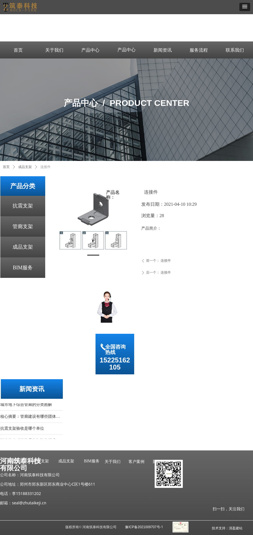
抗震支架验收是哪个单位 (22, 429)
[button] (244, 7)
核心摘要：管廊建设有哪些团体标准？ (31, 418)
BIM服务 (23, 267)
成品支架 (23, 247)
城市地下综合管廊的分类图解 (26, 406)
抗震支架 (23, 206)
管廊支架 (23, 226)
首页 (6, 167)
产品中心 (126, 49)
